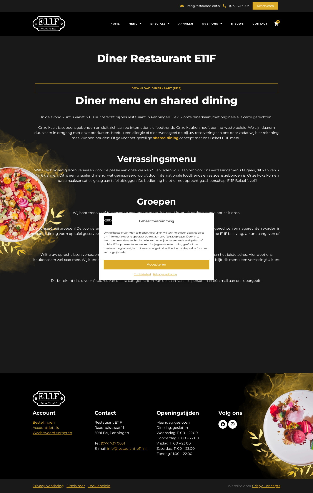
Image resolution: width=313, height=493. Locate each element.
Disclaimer (76, 486)
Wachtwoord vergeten (52, 433)
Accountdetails (46, 428)
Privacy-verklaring (165, 274)
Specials (160, 23)
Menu (135, 23)
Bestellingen (44, 422)
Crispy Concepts (266, 486)
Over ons (212, 23)
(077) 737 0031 (113, 443)
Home (115, 23)
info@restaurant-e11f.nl (127, 448)
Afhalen (185, 23)
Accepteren (156, 264)
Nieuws (237, 23)
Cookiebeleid (142, 274)
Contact (260, 23)
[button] (265, 6)
